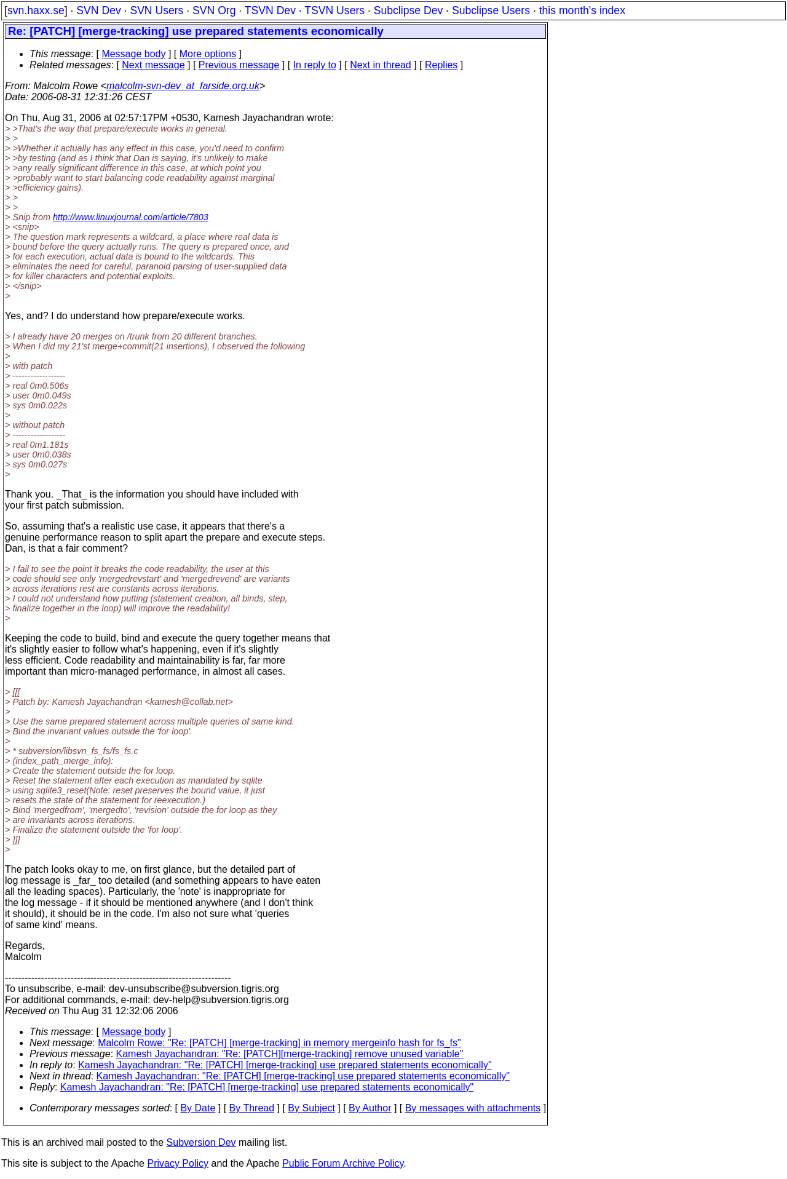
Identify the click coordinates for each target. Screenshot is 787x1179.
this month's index (582, 10)
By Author (370, 1108)
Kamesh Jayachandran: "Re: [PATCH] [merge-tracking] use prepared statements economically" (284, 1065)
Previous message (239, 65)
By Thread (252, 1108)
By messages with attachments (473, 1108)
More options (208, 54)
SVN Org (213, 10)
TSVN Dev (270, 10)
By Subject (311, 1108)
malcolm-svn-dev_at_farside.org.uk (182, 86)
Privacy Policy (177, 1163)
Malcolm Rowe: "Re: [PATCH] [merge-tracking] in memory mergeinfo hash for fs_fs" (279, 1043)
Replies (441, 65)
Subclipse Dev (408, 10)
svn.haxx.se (36, 10)
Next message (153, 65)
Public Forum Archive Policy (342, 1163)
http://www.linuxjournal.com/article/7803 (130, 217)
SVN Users (156, 10)
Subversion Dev (201, 1142)
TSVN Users (334, 10)
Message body (133, 54)
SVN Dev (98, 10)
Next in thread (380, 65)
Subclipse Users (491, 10)
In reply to (314, 65)
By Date (197, 1108)
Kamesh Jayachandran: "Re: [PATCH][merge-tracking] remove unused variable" (290, 1054)
